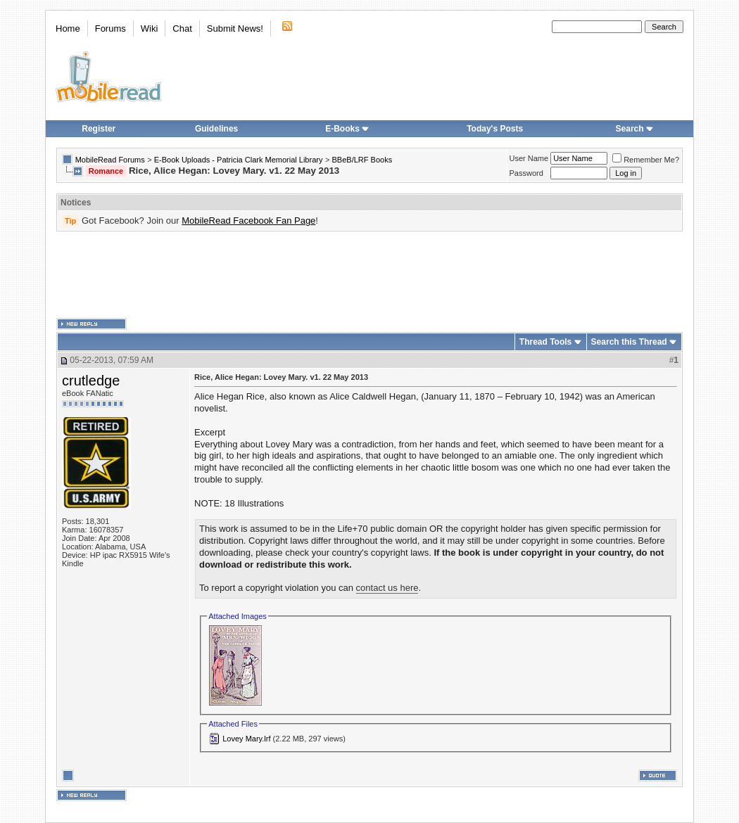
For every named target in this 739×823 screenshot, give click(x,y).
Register (98, 129)
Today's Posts (495, 129)
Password (526, 173)
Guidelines (216, 129)
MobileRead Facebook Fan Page (248, 220)
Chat (181, 28)
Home (68, 28)
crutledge (91, 380)
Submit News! (235, 28)
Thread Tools (545, 342)
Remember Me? (645, 159)
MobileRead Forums (110, 159)
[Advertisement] (369, 275)
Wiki (149, 28)
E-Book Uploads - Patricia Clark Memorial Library (238, 159)
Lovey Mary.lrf (246, 738)
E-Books (347, 129)
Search (635, 129)
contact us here (387, 587)
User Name (529, 158)
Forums (110, 28)
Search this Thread (629, 342)
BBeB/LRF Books (362, 159)
